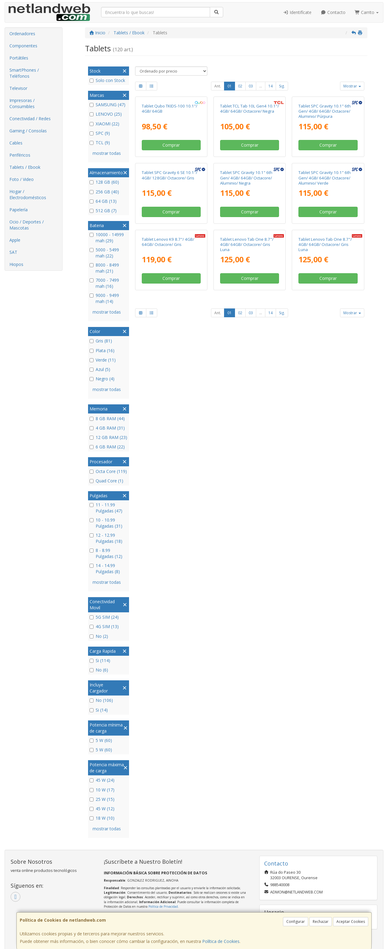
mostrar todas (107, 153)
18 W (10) (102, 818)
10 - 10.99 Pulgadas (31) (106, 523)
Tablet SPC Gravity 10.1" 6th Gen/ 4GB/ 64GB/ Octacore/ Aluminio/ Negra (246, 289)
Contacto (333, 12)
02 (240, 86)
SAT (13, 252)
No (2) (99, 636)
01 (229, 86)
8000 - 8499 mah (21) (104, 268)
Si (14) (99, 710)
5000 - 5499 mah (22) (104, 253)
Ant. (217, 86)
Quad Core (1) (106, 481)
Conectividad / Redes (30, 118)
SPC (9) (100, 133)
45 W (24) (102, 780)
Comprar (171, 200)
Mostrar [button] (352, 86)
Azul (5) (100, 369)
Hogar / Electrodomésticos (27, 194)
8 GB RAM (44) (107, 418)
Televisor (18, 88)
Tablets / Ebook (24, 167)
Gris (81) (101, 341)
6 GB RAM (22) (107, 447)
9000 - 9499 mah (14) (104, 298)
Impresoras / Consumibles (22, 103)
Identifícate (297, 12)
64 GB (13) (103, 201)
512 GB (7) (103, 210)
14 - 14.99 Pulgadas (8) (105, 568)
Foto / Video (21, 179)
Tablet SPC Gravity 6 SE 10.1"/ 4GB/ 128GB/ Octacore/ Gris (169, 286)
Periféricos (19, 155)
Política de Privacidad (163, 906)
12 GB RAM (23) (108, 437)
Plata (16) (102, 350)
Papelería (18, 210)
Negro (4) (102, 379)
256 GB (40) (104, 192)
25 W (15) (102, 799)
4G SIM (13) (104, 626)
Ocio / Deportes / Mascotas (26, 225)
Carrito (367, 12)
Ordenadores (22, 33)
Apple (14, 240)
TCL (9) (100, 142)
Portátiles (18, 58)
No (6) (99, 670)
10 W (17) (102, 790)
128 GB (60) (104, 182)
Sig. (282, 86)
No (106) (101, 700)
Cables (15, 143)
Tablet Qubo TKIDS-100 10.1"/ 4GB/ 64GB (169, 164)
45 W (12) (102, 808)
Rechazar (320, 921)
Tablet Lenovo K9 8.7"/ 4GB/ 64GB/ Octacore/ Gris (168, 408)
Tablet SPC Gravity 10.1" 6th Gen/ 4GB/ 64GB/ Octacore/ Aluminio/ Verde (324, 289)
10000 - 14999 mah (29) (107, 237)
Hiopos (16, 264)
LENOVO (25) (106, 114)
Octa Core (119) (108, 471)
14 (270, 86)
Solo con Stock (107, 80)
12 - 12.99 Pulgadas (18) (106, 538)
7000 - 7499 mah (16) (104, 283)
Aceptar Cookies (350, 921)
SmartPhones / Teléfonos (24, 73)
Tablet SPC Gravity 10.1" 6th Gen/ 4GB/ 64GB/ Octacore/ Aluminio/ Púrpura (324, 167)
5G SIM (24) (104, 617)
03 (251, 86)
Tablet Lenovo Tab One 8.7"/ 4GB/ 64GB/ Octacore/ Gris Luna (247, 411)
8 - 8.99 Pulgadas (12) (106, 553)
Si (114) (100, 660)
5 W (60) (101, 740)
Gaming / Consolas (28, 131)
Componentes (23, 46)
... (260, 86)
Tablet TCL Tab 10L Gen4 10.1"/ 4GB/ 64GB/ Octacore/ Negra (249, 164)
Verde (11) (103, 360)
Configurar (295, 921)
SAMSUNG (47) (107, 104)
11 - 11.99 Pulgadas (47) (106, 508)
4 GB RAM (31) (107, 428)
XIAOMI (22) (104, 124)
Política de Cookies (221, 941)
